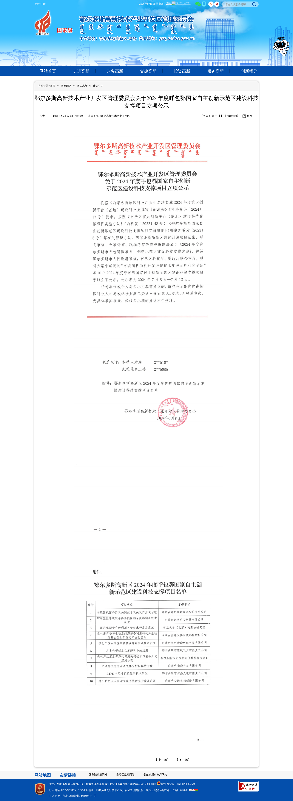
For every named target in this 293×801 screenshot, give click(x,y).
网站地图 (42, 775)
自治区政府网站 (125, 774)
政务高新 (115, 71)
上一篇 (162, 759)
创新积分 (249, 71)
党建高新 (148, 71)
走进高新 (81, 71)
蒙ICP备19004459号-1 (117, 784)
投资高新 (182, 71)
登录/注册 (40, 3)
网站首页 (48, 71)
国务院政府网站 (98, 774)
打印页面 (231, 116)
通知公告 (98, 86)
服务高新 (215, 71)
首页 (52, 86)
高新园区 (66, 86)
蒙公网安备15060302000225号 (178, 784)
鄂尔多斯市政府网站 (155, 774)
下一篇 (183, 759)
